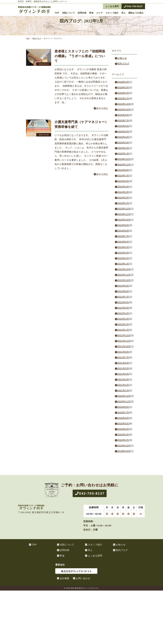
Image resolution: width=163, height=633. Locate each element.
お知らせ (121, 67)
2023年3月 (122, 262)
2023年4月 (122, 256)
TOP (57, 13)
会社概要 (63, 588)
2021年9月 (122, 361)
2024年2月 (122, 207)
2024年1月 (122, 212)
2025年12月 (123, 113)
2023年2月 (122, 267)
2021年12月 (123, 345)
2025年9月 (122, 124)
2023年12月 (123, 218)
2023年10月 (123, 229)
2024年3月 (122, 201)
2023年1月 (122, 273)
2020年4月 (122, 438)
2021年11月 (123, 350)
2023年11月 (123, 223)
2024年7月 (122, 185)
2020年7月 (122, 422)
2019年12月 (123, 455)
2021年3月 (122, 389)
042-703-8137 (133, 6)
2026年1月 (122, 108)
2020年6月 (122, 427)
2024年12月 (123, 168)
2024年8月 (122, 179)
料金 (91, 13)
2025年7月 (122, 130)
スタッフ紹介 (112, 13)
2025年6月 (122, 135)
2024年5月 (122, 190)
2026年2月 (122, 102)
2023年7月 (122, 245)
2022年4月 (122, 322)
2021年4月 (122, 383)
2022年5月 (122, 317)
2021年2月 (122, 394)
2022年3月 (122, 328)
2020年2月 (122, 449)
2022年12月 (123, 278)
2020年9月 (122, 416)
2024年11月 (123, 174)
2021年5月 (122, 378)
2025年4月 (122, 146)
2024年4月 (122, 196)
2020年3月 (122, 444)
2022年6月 (122, 311)
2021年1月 (122, 400)
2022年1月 (122, 339)
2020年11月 (123, 411)
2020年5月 (122, 433)
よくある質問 (112, 6)
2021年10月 (123, 356)
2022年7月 (122, 306)
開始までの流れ (136, 13)
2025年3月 (122, 152)
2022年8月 (122, 300)
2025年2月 (122, 157)
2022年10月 (123, 289)
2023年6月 (122, 251)
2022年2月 (122, 334)
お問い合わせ (81, 588)
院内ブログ (36, 48)
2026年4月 (122, 91)
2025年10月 (123, 119)
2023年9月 (122, 234)
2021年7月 (122, 367)
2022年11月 (123, 284)
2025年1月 (122, 163)
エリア (99, 13)
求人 (123, 13)
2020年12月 (123, 405)
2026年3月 (122, 97)
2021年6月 (122, 372)
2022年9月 (122, 295)
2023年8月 (122, 240)
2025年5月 (122, 141)
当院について (68, 13)
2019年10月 (123, 460)
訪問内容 (82, 13)
